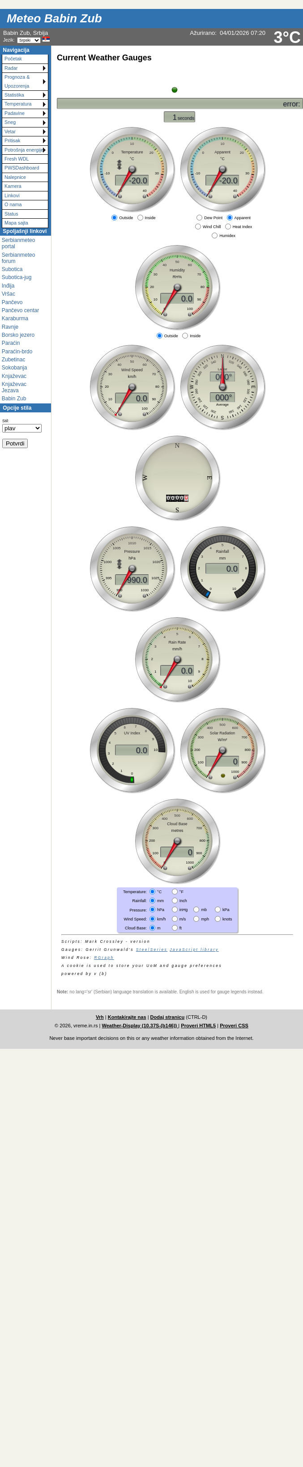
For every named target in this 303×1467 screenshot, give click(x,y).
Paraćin (11, 343)
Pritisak (12, 140)
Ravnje (10, 327)
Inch (183, 901)
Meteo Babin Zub (54, 18)
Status (11, 213)
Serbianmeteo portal (18, 243)
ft (180, 928)
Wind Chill (212, 227)
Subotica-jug (17, 277)
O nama (12, 204)
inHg (183, 909)
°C (159, 892)
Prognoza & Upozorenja (17, 81)
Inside (150, 218)
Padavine (14, 113)
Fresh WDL (16, 158)
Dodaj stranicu (167, 1017)
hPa (160, 909)
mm (160, 901)
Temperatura (18, 103)
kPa (226, 909)
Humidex (227, 235)
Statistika (14, 95)
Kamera (12, 186)
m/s (182, 918)
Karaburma (15, 318)
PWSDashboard (21, 167)
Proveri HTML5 (198, 1025)
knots (227, 918)
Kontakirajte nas (127, 1017)
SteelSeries (152, 949)
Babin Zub (14, 398)
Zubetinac (14, 359)
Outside (126, 218)
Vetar (10, 131)
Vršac (8, 294)
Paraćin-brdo (17, 351)
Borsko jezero (18, 335)
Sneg (10, 122)
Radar (10, 68)
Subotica (12, 269)
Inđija (8, 286)
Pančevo (12, 302)
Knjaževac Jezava (14, 387)
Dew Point (213, 218)
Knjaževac (14, 376)
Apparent (243, 218)
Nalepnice (15, 177)
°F (181, 892)
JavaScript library (194, 949)
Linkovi (12, 195)
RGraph (104, 957)
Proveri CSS (234, 1025)
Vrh (100, 1017)
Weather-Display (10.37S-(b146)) (140, 1025)
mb (204, 909)
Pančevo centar (20, 310)
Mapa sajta (16, 222)
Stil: (5, 421)
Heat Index (242, 227)
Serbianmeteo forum (18, 258)
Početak (13, 58)
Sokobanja (14, 368)
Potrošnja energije (23, 150)
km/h (161, 918)
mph (205, 918)
